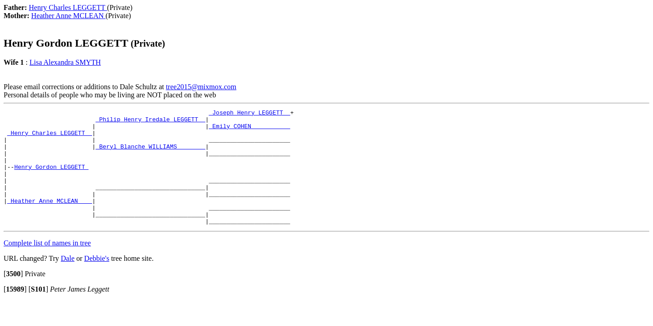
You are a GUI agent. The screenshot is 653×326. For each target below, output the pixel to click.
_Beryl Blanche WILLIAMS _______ (150, 154)
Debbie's (96, 281)
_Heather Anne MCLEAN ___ (49, 220)
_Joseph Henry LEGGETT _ (249, 114)
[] (13, 297)
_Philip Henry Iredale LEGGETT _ (150, 122)
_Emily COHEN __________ (249, 130)
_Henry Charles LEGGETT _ (49, 138)
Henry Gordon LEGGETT (51, 179)
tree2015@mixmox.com (201, 87)
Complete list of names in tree (47, 266)
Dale (67, 281)
